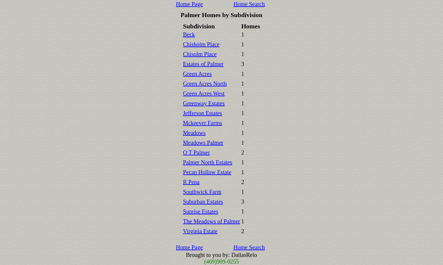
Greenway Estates (204, 103)
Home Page (189, 4)
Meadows (194, 133)
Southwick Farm (202, 192)
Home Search (249, 4)
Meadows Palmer (203, 142)
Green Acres (197, 74)
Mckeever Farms (202, 123)
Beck (189, 34)
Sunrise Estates (200, 211)
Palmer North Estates (207, 162)
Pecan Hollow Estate (207, 172)
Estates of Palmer (203, 64)
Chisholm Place (201, 44)
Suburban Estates (203, 201)
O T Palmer (196, 152)
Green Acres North (205, 83)
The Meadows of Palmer (211, 221)
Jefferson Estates (202, 113)
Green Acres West (204, 93)
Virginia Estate (200, 231)
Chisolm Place (200, 54)
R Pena (191, 182)
